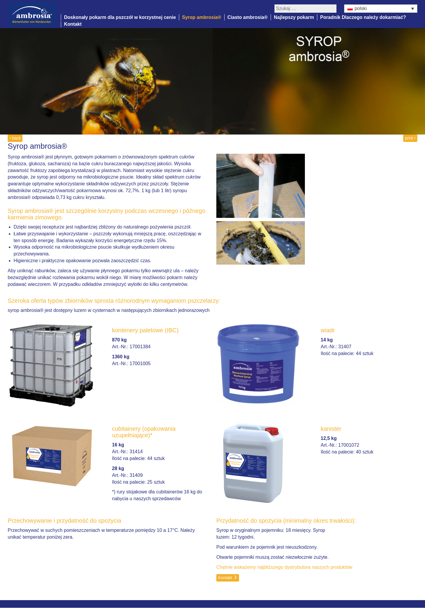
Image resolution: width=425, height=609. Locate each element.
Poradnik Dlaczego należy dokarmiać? (363, 17)
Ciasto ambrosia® (248, 17)
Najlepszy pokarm (294, 17)
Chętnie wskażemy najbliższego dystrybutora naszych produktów (284, 567)
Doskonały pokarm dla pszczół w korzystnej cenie (120, 17)
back (15, 138)
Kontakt (73, 24)
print (410, 138)
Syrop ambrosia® (201, 17)
